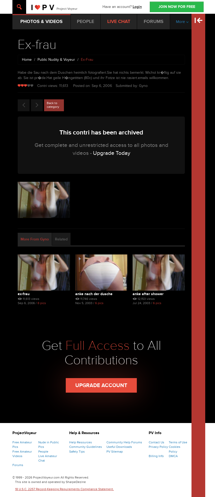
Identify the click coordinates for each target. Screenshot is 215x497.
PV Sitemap (114, 451)
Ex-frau (24, 294)
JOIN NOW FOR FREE (176, 6)
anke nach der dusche (94, 294)
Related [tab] (61, 239)
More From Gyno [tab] (35, 239)
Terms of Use (178, 442)
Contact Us (156, 442)
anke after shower (148, 294)
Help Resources (80, 442)
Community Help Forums (124, 442)
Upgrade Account (101, 385)
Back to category (53, 105)
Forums (17, 465)
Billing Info (156, 456)
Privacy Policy (158, 447)
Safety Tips (77, 451)
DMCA (173, 456)
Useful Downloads (119, 447)
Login (137, 6)
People (43, 451)
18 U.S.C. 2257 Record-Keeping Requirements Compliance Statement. (64, 489)
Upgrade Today (111, 153)
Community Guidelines (85, 447)
